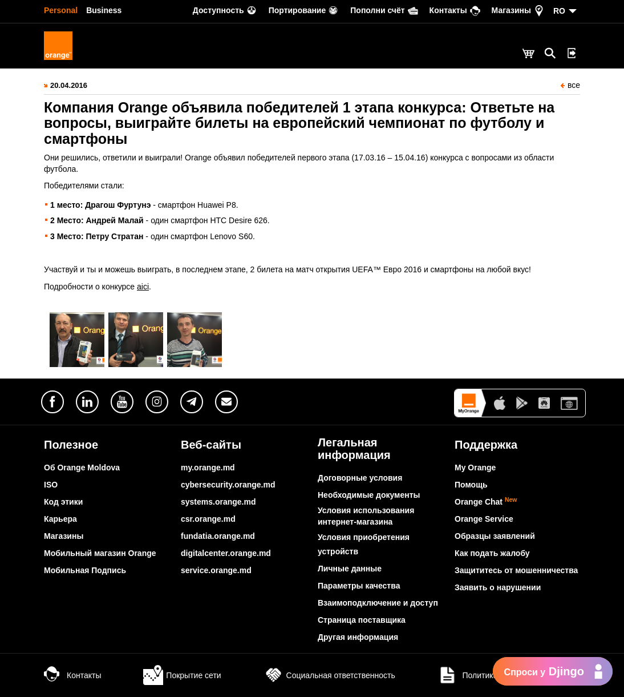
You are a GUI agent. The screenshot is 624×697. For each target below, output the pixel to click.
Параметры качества (359, 585)
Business (103, 10)
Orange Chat (486, 501)
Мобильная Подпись (85, 570)
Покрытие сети (182, 675)
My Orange (475, 467)
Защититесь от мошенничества (516, 570)
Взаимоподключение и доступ (378, 602)
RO (559, 10)
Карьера (60, 518)
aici (143, 286)
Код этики (63, 501)
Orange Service (484, 518)
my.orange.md (208, 467)
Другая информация (358, 637)
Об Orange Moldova (82, 467)
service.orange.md (216, 570)
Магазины (63, 536)
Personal (61, 10)
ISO (51, 484)
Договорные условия (360, 477)
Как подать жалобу (492, 553)
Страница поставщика (362, 620)
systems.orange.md (218, 501)
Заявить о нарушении (498, 587)
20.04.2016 (68, 85)
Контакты (72, 675)
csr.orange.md (208, 518)
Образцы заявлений (495, 536)
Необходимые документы (369, 494)
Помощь (471, 484)
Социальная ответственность (329, 675)
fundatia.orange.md (218, 536)
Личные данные (350, 568)
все (570, 85)
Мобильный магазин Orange (100, 553)
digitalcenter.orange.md (226, 553)
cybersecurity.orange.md (228, 484)
